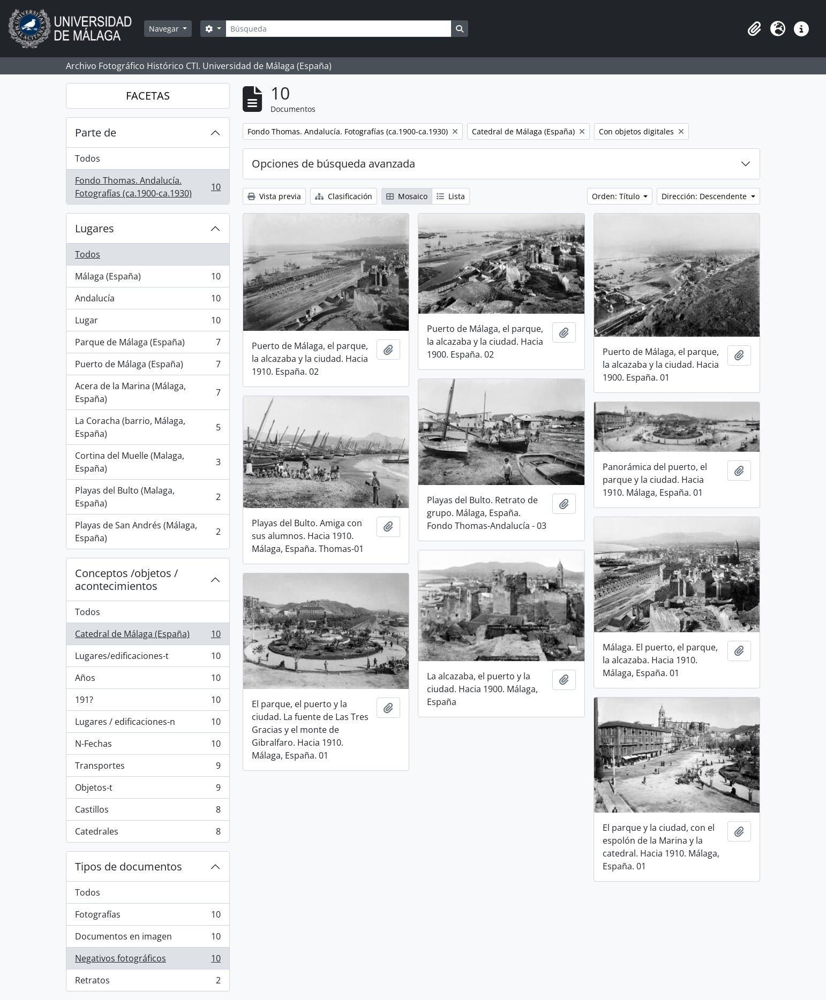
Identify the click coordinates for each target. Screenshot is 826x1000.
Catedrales (147, 833)
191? (147, 702)
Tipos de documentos (128, 866)
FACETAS (148, 95)
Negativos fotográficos (147, 960)
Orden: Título (617, 196)
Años (147, 680)
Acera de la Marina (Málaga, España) (147, 392)
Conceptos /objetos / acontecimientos (126, 579)
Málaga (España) (147, 278)
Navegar (165, 29)
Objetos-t (147, 790)
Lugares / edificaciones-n (147, 724)
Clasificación (343, 196)
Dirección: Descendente (705, 196)
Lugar (147, 322)
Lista (451, 196)
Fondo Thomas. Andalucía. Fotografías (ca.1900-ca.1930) (147, 187)
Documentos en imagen (147, 939)
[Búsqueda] (339, 28)
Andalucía (147, 300)
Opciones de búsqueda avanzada (333, 163)
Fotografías (147, 917)
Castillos (147, 812)
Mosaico (406, 196)
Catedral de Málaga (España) (147, 636)
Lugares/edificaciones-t (147, 658)
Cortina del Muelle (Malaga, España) (147, 462)
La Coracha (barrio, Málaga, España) (147, 427)
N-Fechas (147, 746)
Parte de (95, 132)
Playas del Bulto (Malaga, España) (147, 496)
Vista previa (274, 196)
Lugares (94, 228)
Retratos (147, 982)
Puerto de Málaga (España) (147, 366)
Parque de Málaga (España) (147, 344)
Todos (87, 158)
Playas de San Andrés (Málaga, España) (147, 531)
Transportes (147, 768)
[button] (754, 29)
